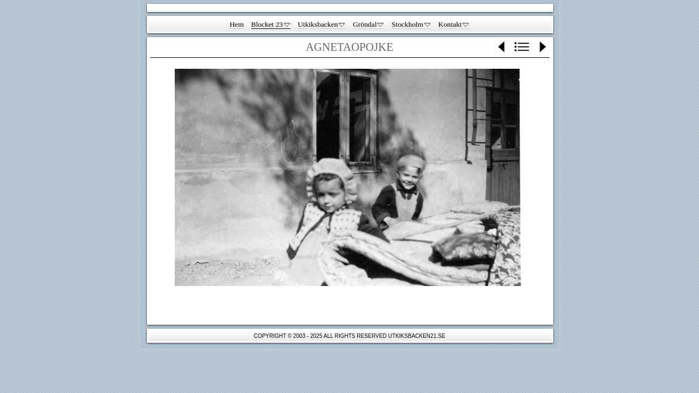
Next (542, 47)
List (522, 47)
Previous (502, 47)
